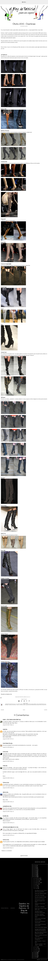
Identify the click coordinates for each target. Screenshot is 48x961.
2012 (35, 874)
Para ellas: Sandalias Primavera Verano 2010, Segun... (40, 915)
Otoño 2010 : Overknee (39, 906)
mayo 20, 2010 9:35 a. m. (8, 761)
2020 (35, 865)
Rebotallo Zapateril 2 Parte (40, 897)
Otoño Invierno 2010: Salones (41, 927)
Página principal (4, 908)
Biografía (13, 908)
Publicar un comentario (7, 850)
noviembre (37, 879)
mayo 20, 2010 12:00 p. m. (8, 822)
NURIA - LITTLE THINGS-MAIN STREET (11, 719)
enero (36, 951)
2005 (35, 957)
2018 (35, 867)
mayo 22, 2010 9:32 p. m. (8, 847)
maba (4, 765)
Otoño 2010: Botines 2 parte (40, 893)
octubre (36, 881)
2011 (35, 875)
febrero (36, 950)
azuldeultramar (6, 806)
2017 (35, 868)
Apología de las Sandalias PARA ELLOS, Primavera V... (41, 930)
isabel (4, 729)
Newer (2, 709)
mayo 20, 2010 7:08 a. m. (8, 724)
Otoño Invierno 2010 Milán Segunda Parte (40, 919)
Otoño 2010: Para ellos (39, 895)
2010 (35, 876)
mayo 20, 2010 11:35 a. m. (8, 801)
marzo (36, 948)
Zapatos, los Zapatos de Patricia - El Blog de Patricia (24, 908)
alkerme (4, 792)
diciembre (37, 878)
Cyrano (4, 751)
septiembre (37, 882)
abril (36, 947)
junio (36, 887)
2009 (35, 952)
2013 (35, 873)
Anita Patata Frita (6, 743)
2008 (35, 953)
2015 (35, 871)
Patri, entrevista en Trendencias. (39, 939)
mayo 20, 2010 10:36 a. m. (8, 787)
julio (36, 885)
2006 (35, 956)
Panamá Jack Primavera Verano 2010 (40, 922)
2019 (35, 866)
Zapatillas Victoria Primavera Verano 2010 (40, 912)
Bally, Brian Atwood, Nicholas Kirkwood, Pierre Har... (41, 933)
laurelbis (4, 816)
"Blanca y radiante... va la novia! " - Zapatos (40, 945)
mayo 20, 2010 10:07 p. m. (8, 835)
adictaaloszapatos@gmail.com (9, 827)
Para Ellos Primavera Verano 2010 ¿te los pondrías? (41, 891)
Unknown (5, 782)
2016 (35, 870)
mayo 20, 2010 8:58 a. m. (8, 747)
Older (45, 709)
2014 (35, 872)
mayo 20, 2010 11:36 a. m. (8, 811)
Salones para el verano (39, 898)
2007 (35, 954)
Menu (24, 2)
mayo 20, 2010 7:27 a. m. (8, 738)
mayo (36, 888)
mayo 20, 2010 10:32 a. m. (8, 778)
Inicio (24, 709)
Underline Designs (43, 959)
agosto (36, 884)
